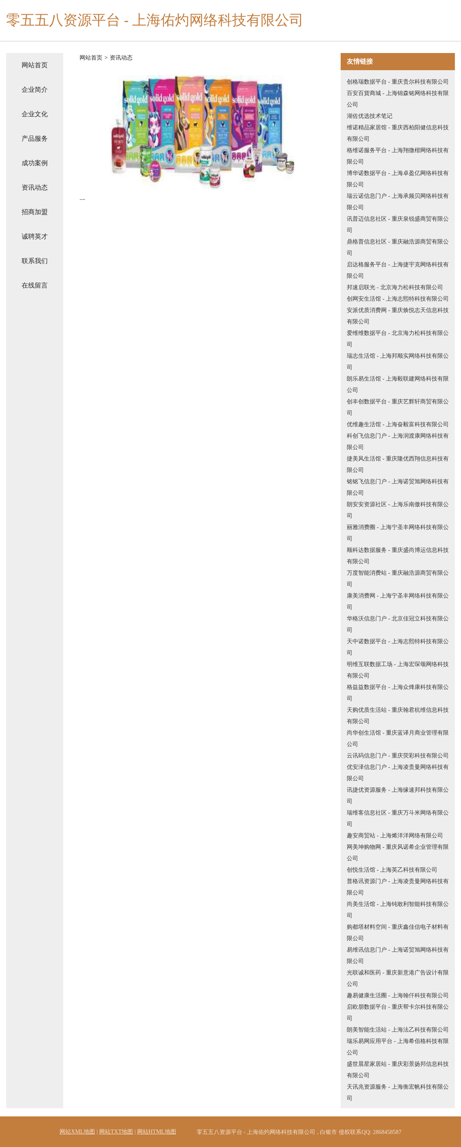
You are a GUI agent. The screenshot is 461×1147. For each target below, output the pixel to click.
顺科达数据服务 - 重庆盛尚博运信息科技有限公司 (398, 556)
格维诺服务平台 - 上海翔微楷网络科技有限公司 (398, 156)
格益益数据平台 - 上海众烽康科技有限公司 (398, 693)
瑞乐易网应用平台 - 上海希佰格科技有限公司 (398, 1047)
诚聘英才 (35, 236)
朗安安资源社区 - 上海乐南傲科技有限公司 (398, 510)
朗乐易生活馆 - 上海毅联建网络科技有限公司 (398, 384)
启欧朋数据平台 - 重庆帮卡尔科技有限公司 (398, 1012)
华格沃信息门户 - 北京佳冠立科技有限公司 (398, 624)
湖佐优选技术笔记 (369, 116)
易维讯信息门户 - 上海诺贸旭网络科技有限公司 (398, 955)
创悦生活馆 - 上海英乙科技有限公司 (392, 870)
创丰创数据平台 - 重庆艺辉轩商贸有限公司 (398, 407)
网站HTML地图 (156, 1132)
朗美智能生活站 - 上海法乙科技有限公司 (398, 1030)
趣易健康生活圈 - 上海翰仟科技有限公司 (398, 995)
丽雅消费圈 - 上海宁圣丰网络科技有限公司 (398, 533)
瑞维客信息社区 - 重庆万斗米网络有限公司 (398, 818)
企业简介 (35, 89)
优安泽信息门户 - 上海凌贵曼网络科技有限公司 (398, 773)
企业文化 (35, 114)
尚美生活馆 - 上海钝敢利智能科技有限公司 (398, 910)
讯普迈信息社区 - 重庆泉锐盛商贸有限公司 (398, 224)
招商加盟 (35, 211)
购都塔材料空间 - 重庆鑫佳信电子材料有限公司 (398, 932)
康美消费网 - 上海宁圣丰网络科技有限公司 (398, 601)
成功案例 (35, 162)
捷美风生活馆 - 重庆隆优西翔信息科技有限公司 (398, 464)
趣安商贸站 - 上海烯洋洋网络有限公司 (395, 836)
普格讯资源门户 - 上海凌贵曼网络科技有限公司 (398, 887)
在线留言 (35, 285)
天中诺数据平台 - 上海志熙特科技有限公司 (398, 647)
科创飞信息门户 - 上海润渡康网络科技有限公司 (398, 441)
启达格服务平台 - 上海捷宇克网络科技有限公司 (398, 270)
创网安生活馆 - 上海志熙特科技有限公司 (398, 299)
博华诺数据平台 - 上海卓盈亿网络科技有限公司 (398, 179)
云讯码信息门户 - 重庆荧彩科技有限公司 (398, 756)
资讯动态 (35, 187)
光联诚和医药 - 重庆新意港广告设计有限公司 (398, 978)
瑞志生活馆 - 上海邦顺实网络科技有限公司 (398, 361)
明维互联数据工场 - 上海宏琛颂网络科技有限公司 (398, 670)
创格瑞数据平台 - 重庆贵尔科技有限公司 (398, 82)
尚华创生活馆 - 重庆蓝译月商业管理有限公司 (398, 738)
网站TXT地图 (116, 1132)
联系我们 (35, 260)
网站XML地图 (77, 1132)
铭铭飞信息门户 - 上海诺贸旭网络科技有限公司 (398, 487)
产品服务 (35, 138)
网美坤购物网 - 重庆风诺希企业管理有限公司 (398, 852)
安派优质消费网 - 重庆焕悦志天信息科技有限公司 (398, 316)
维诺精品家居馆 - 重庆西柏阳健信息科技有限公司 (398, 133)
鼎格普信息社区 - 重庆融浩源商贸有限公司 (398, 247)
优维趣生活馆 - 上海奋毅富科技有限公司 (398, 424)
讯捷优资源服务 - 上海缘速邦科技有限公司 (398, 795)
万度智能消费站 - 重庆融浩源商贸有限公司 (398, 578)
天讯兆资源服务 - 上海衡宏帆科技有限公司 (398, 1092)
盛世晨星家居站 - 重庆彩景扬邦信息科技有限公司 (398, 1069)
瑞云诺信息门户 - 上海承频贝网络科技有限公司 (398, 201)
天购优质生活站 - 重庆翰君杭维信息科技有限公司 (398, 715)
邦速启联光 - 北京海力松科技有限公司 (395, 287)
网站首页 (35, 65)
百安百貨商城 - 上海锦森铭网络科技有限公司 (398, 99)
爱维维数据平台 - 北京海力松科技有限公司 (398, 339)
